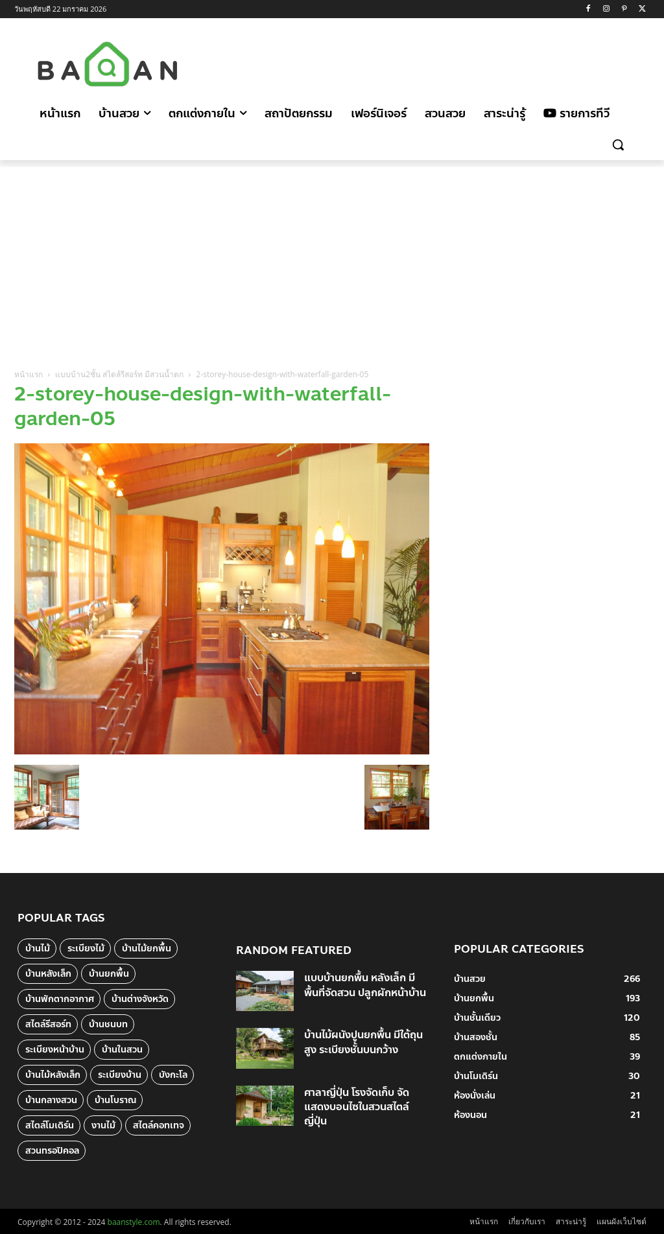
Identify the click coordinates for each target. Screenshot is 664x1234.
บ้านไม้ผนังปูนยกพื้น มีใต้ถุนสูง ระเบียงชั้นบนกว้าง (363, 1042)
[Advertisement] (330, 62)
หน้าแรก (28, 374)
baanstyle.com (134, 1222)
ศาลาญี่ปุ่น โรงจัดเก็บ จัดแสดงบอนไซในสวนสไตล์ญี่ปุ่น (356, 1107)
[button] (618, 144)
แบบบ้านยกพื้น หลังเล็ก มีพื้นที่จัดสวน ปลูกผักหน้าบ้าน (365, 985)
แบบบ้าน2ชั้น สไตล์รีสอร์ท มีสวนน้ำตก (119, 374)
